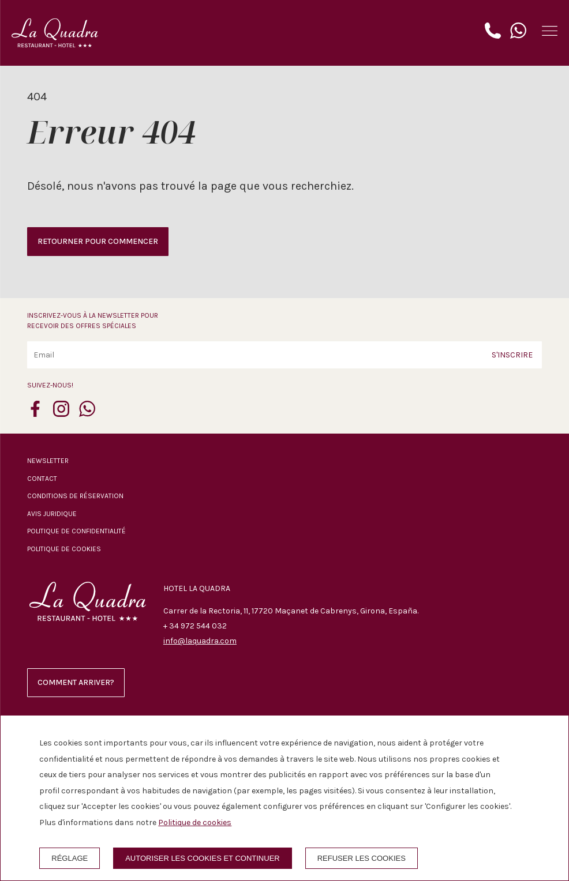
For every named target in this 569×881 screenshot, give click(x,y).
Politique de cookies (64, 549)
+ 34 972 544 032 (195, 626)
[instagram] (61, 413)
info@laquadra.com (200, 641)
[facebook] (35, 413)
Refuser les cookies (361, 858)
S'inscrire (512, 355)
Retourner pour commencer (98, 241)
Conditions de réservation (75, 496)
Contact (42, 479)
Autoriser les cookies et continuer (202, 858)
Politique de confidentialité (76, 531)
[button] (549, 31)
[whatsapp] (87, 413)
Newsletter (48, 461)
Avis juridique (52, 514)
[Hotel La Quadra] (55, 33)
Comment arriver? (76, 682)
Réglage (69, 858)
